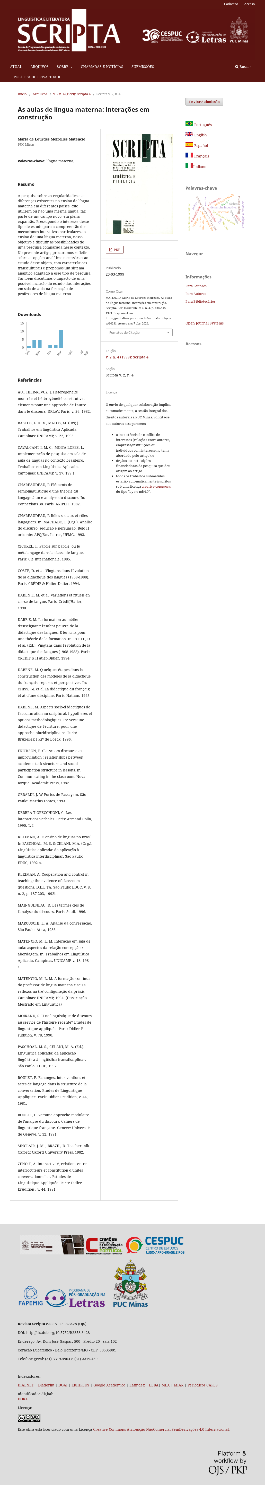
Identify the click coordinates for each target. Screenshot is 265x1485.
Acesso (249, 4)
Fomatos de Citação (124, 332)
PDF (116, 249)
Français (201, 156)
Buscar (243, 66)
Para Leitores (196, 286)
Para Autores (196, 293)
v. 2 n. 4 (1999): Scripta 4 (72, 94)
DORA (23, 1398)
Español (197, 145)
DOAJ (62, 1385)
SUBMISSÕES (142, 66)
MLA (166, 1385)
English (196, 135)
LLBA (153, 1385)
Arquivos (40, 94)
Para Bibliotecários (201, 301)
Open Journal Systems (205, 323)
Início (22, 94)
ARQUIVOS (39, 66)
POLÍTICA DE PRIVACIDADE (37, 76)
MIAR (178, 1385)
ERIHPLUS (79, 1385)
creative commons (156, 486)
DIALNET (26, 1385)
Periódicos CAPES (203, 1385)
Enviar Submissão (204, 101)
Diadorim (46, 1385)
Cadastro (231, 4)
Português (199, 124)
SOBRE (63, 66)
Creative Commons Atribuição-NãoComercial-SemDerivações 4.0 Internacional (161, 1429)
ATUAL (16, 66)
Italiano (196, 166)
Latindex (137, 1385)
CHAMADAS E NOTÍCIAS (102, 66)
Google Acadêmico (109, 1385)
